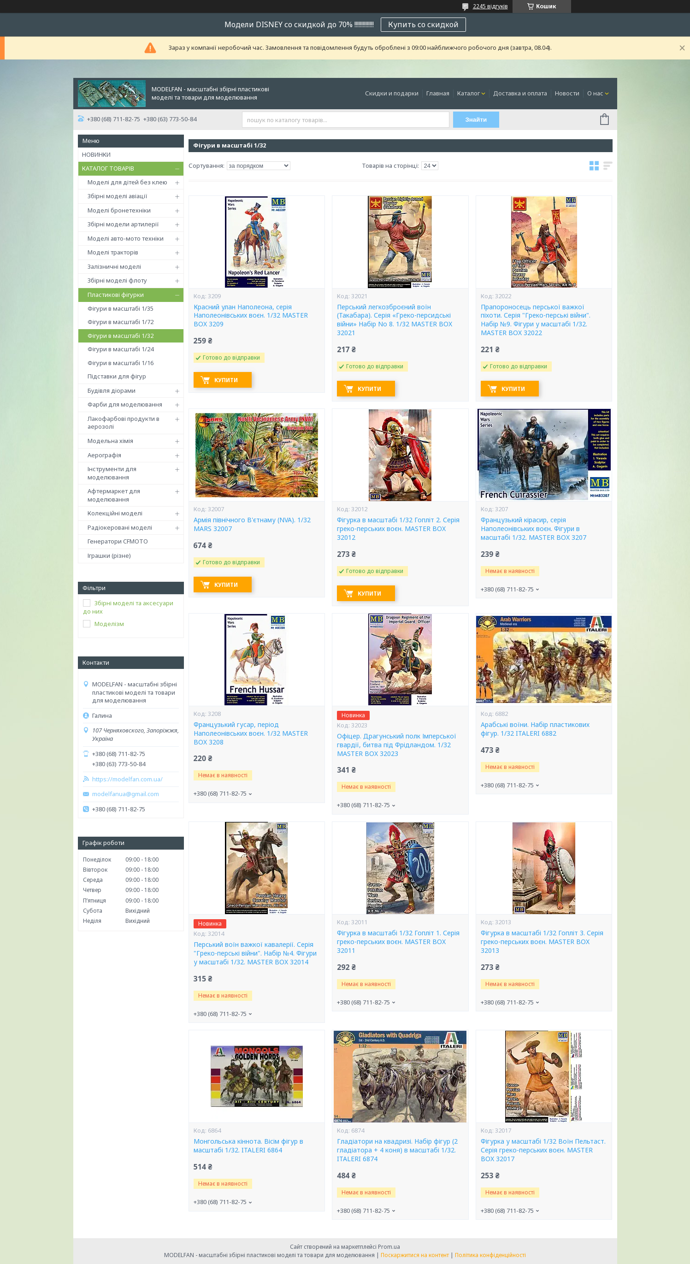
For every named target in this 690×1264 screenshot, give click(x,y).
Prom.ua (389, 1247)
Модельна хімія (110, 441)
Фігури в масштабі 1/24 (120, 349)
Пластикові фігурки (116, 294)
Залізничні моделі (114, 266)
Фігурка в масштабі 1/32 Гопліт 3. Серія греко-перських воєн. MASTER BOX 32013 (542, 942)
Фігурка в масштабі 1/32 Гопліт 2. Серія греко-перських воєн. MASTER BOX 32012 (398, 529)
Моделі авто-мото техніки (126, 238)
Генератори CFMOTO (118, 541)
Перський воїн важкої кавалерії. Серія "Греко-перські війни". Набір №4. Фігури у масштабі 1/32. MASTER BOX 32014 (255, 953)
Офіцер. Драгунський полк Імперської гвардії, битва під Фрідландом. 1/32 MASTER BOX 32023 (396, 745)
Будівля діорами (112, 390)
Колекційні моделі (115, 513)
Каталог (468, 93)
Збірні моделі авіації (117, 196)
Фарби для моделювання (125, 404)
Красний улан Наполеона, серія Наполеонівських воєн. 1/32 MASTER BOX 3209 (251, 316)
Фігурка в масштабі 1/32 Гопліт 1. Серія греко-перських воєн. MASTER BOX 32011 (398, 942)
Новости (567, 93)
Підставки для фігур (117, 376)
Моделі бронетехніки (119, 210)
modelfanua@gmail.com (125, 794)
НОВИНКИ (96, 154)
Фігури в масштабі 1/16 (120, 363)
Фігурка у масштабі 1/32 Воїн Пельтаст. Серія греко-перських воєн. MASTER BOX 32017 (543, 1150)
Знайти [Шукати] (476, 119)
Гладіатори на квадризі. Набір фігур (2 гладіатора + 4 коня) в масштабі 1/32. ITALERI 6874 (397, 1150)
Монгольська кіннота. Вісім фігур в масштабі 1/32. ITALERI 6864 (248, 1145)
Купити (226, 380)
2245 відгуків (490, 6)
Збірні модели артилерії (123, 224)
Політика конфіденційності (490, 1255)
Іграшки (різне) (109, 555)
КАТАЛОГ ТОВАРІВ (108, 168)
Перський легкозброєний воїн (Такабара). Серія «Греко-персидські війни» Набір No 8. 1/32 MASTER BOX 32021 (394, 320)
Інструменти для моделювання (112, 473)
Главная (437, 93)
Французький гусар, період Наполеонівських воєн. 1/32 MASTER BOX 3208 (251, 733)
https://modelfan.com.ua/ (127, 779)
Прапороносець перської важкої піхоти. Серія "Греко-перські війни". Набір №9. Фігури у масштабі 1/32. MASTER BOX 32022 (535, 320)
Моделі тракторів (113, 252)
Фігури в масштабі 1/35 (120, 308)
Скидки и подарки (392, 93)
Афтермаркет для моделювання (114, 495)
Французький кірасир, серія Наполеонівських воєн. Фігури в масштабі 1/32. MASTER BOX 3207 (533, 529)
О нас (595, 93)
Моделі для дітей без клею (127, 182)
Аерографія (104, 455)
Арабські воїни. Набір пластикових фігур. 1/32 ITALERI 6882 (535, 729)
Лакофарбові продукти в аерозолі (123, 422)
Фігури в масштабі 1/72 (120, 322)
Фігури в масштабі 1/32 (120, 335)
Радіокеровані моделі (120, 527)
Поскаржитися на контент (415, 1255)
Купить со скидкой (423, 24)
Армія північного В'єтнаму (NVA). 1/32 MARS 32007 (252, 524)
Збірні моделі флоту (117, 280)
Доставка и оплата (520, 93)
